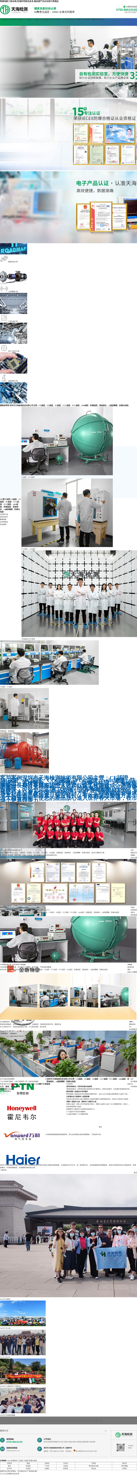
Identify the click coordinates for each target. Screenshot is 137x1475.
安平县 (9, 1468)
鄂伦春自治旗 (93, 1466)
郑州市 (124, 1463)
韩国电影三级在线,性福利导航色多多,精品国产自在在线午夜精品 (29, 1)
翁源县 (28, 1466)
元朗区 (47, 1468)
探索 (28, 1463)
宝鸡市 (65, 1463)
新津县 (65, 1468)
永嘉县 (28, 1468)
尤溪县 (65, 1466)
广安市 (47, 1466)
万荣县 (93, 1463)
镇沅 (9, 1466)
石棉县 (47, 1463)
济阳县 (9, 1463)
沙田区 (124, 1468)
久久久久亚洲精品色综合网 (9, 1474)
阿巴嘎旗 (124, 1466)
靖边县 (93, 1468)
